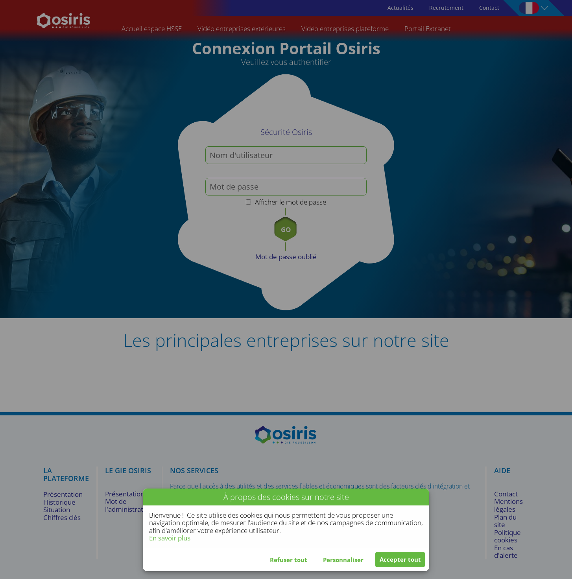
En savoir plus (169, 537)
